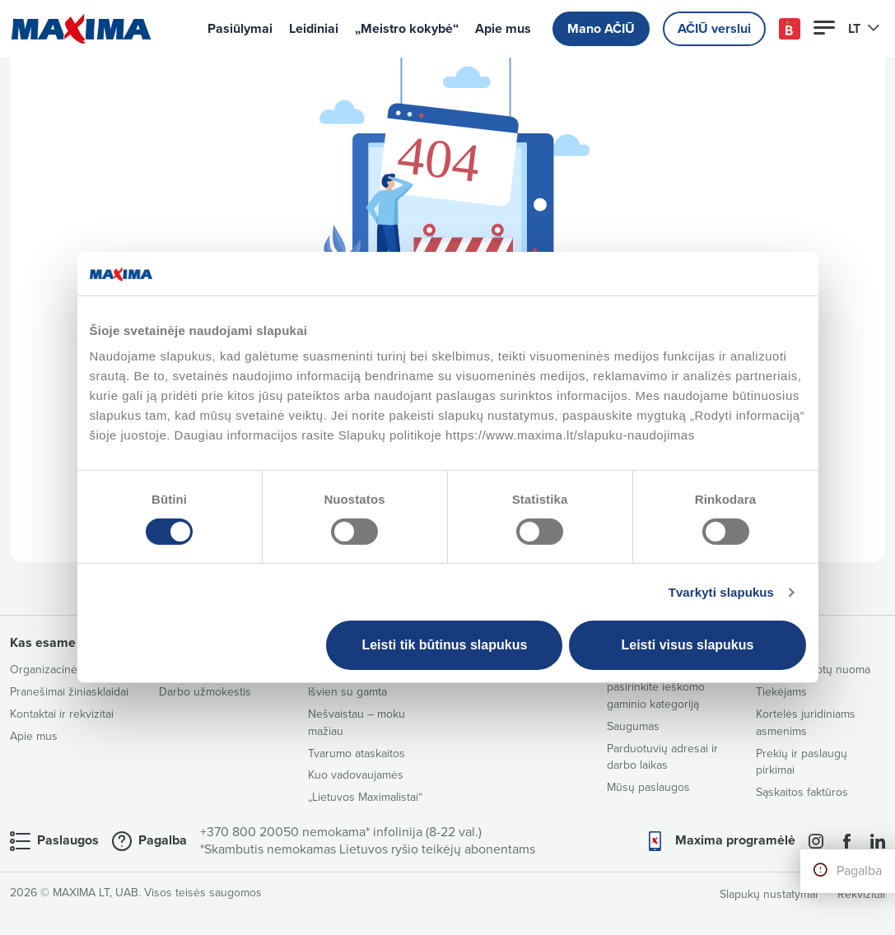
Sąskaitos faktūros (802, 792)
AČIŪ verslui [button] (714, 29)
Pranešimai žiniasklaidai (69, 692)
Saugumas (633, 726)
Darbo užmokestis (205, 692)
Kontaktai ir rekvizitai (62, 714)
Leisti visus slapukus (687, 645)
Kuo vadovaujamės (355, 775)
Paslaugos (68, 840)
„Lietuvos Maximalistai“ (365, 797)
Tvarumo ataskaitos (356, 754)
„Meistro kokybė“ (407, 29)
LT (864, 29)
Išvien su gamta (347, 692)
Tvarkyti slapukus (721, 592)
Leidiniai (313, 29)
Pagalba (859, 871)
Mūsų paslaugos (648, 787)
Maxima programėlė (735, 840)
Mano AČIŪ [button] (601, 29)
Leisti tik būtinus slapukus (444, 645)
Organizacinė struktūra (68, 670)
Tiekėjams (781, 692)
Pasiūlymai (240, 29)
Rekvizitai (861, 894)
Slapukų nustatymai (769, 894)
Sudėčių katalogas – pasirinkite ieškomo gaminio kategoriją (658, 687)
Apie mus (503, 29)
